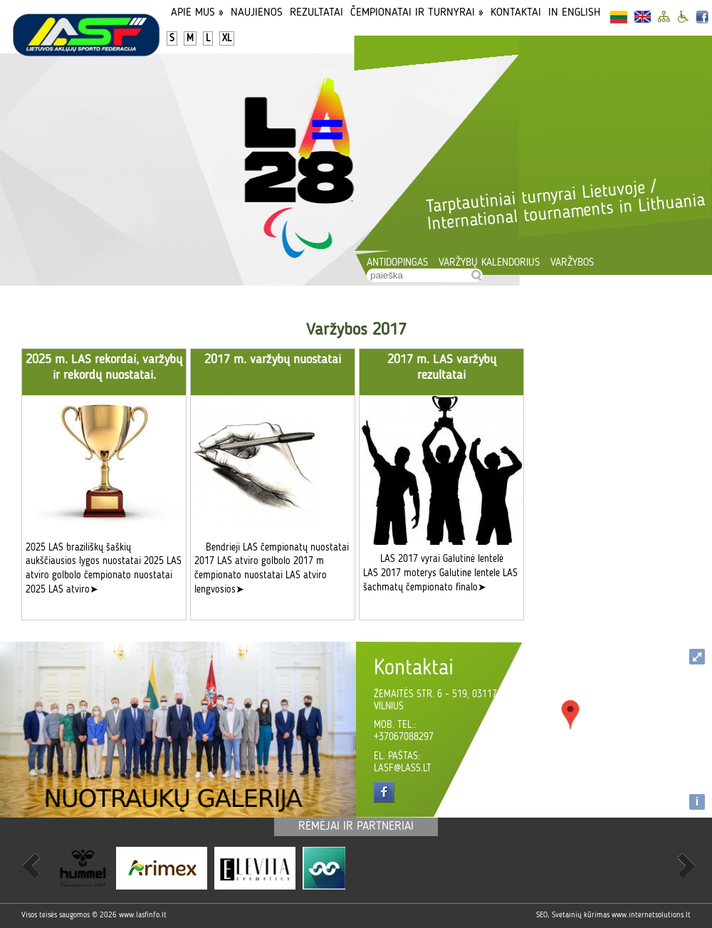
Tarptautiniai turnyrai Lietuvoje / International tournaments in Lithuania (565, 206)
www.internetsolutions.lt (651, 915)
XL (226, 38)
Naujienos (257, 13)
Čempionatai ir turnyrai (416, 13)
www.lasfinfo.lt (143, 915)
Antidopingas (397, 263)
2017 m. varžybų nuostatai (272, 359)
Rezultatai (316, 13)
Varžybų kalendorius (489, 263)
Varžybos (572, 263)
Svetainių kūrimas (580, 915)
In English (574, 13)
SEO (542, 915)
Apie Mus (197, 13)
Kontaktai (516, 13)
